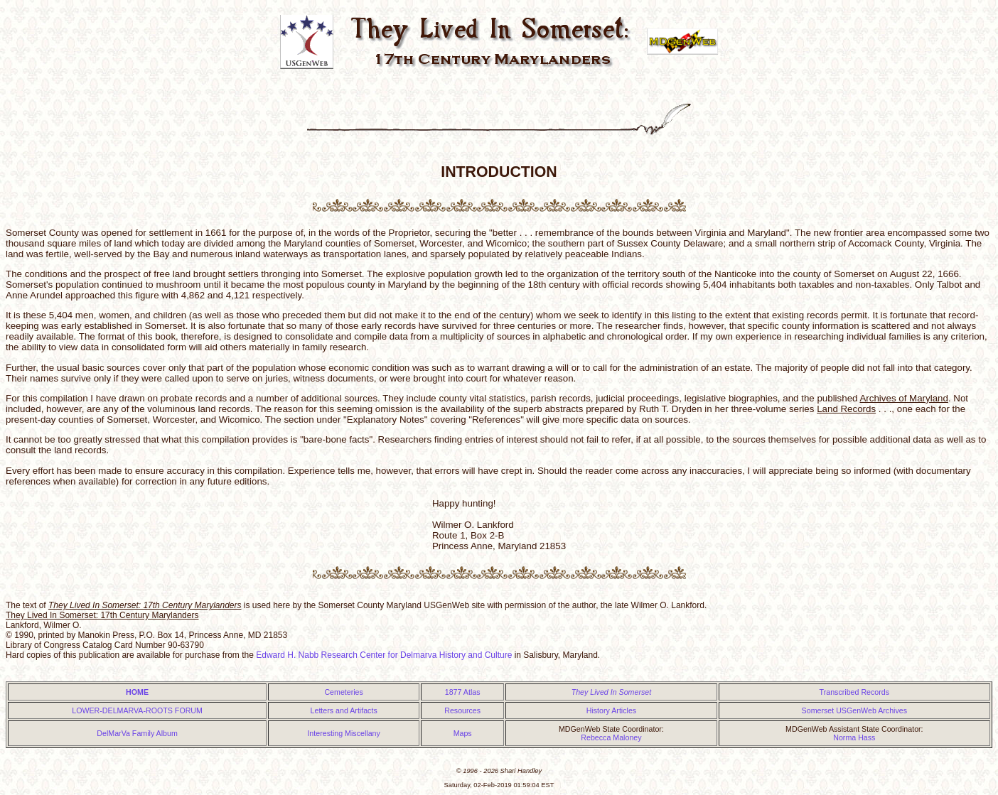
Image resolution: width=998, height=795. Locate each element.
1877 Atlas (463, 692)
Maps (463, 733)
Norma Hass (854, 737)
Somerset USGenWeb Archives (854, 710)
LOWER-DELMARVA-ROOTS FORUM (137, 710)
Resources (462, 710)
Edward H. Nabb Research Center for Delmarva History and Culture (384, 655)
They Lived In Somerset (612, 692)
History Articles (611, 710)
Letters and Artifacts (344, 710)
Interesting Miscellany (343, 733)
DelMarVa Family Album (137, 733)
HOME (137, 692)
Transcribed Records (855, 692)
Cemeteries (343, 692)
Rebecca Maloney (611, 737)
